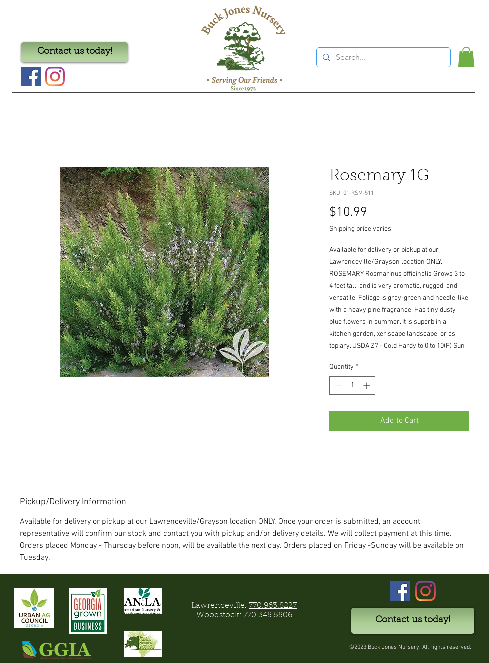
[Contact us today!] (74, 52)
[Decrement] (337, 385)
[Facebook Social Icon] (31, 76)
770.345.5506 (268, 615)
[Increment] (367, 385)
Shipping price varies (360, 229)
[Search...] (382, 57)
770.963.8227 (273, 606)
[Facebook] (400, 591)
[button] (466, 57)
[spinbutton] (352, 385)
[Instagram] (55, 76)
